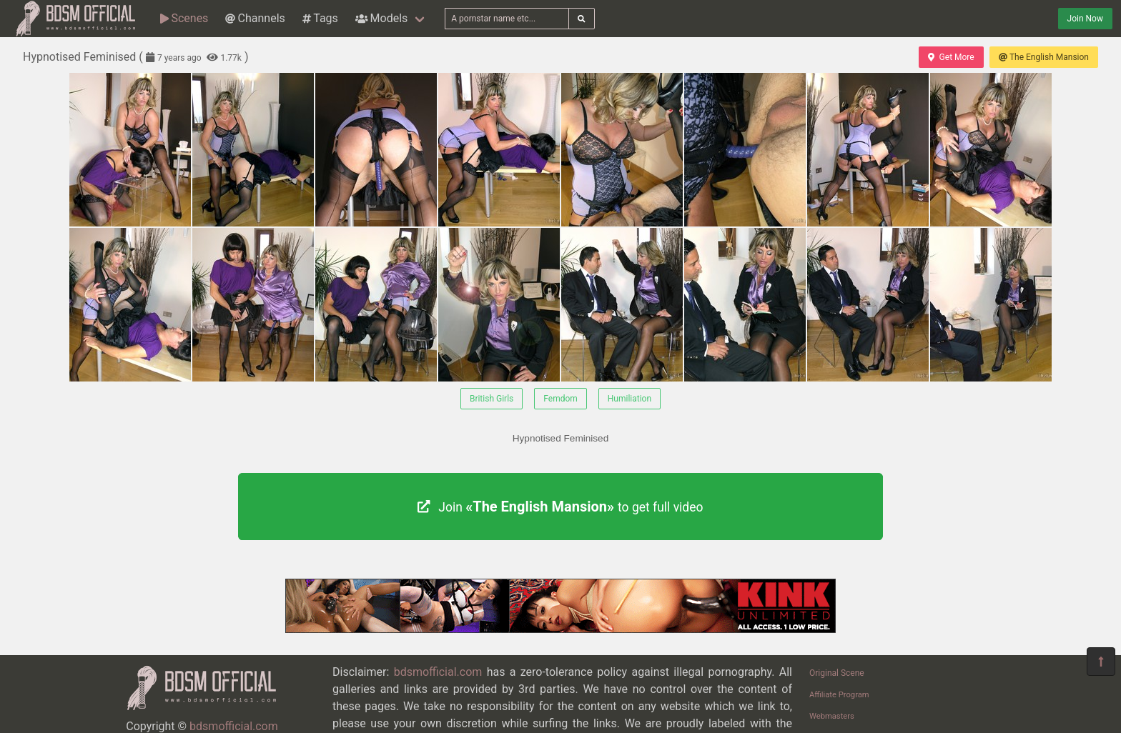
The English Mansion (1044, 57)
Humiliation (629, 399)
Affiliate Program (839, 694)
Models (381, 18)
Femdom (560, 399)
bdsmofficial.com (233, 726)
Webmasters (831, 716)
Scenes (184, 18)
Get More (951, 57)
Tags (320, 18)
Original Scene (836, 673)
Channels (255, 18)
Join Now (1085, 19)
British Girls (491, 399)
